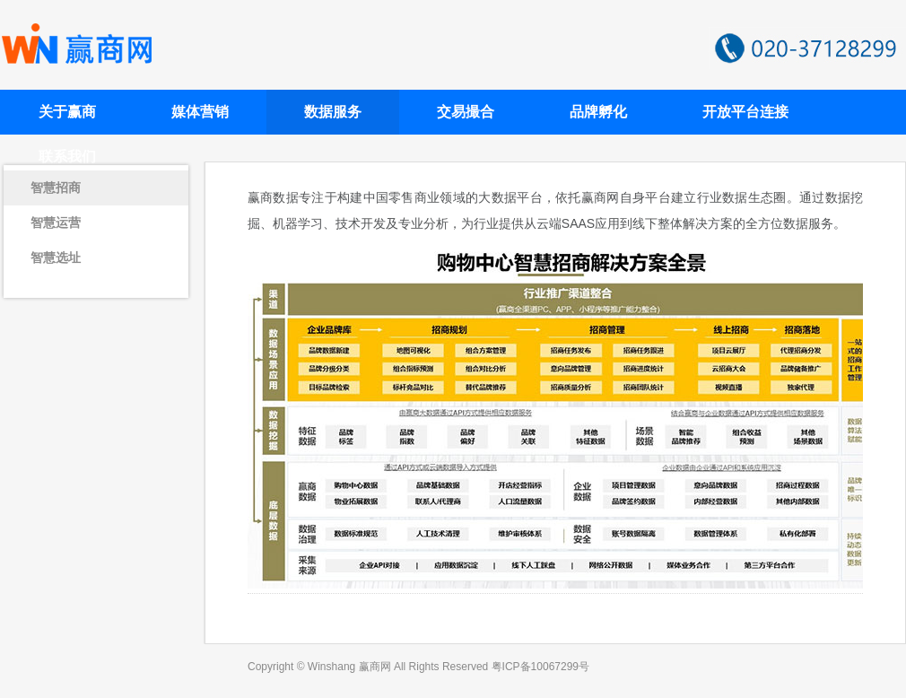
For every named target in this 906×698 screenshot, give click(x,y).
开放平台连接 (745, 111)
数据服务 (333, 111)
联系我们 (67, 156)
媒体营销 (200, 111)
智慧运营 (55, 222)
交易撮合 (465, 111)
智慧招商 (55, 187)
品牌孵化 (598, 111)
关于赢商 (67, 111)
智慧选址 (55, 257)
